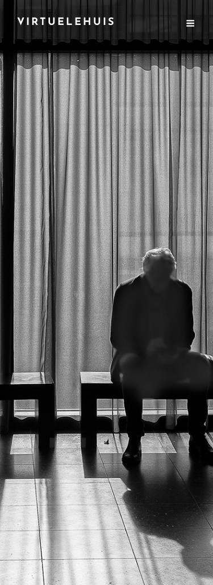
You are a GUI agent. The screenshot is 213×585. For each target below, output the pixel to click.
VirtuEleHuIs (66, 22)
